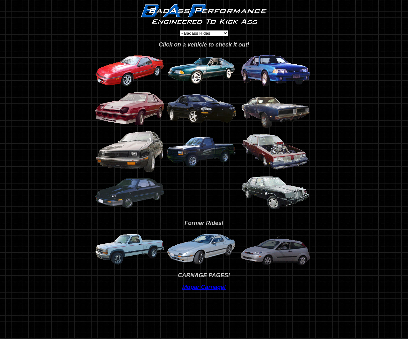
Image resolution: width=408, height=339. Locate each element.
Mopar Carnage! (204, 287)
